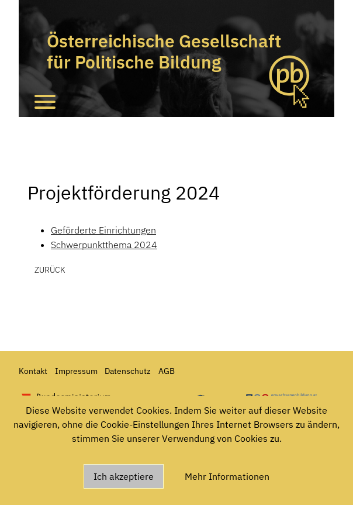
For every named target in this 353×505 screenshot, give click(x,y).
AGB (166, 370)
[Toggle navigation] (45, 101)
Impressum (76, 370)
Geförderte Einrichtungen (103, 230)
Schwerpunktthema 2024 (104, 244)
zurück (49, 269)
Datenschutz (128, 370)
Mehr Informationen (227, 476)
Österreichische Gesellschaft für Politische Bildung (164, 51)
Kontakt (33, 370)
